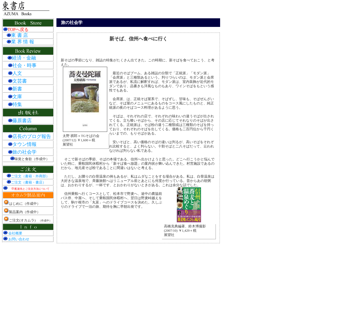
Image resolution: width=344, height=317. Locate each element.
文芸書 (17, 81)
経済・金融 (24, 58)
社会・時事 (22, 65)
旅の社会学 (22, 152)
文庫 (15, 96)
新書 (15, 88)
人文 (15, 73)
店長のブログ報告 (29, 136)
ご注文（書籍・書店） (26, 182)
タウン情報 (22, 144)
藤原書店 (20, 120)
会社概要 (12, 233)
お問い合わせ (16, 239)
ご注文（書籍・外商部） (28, 176)
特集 (15, 104)
